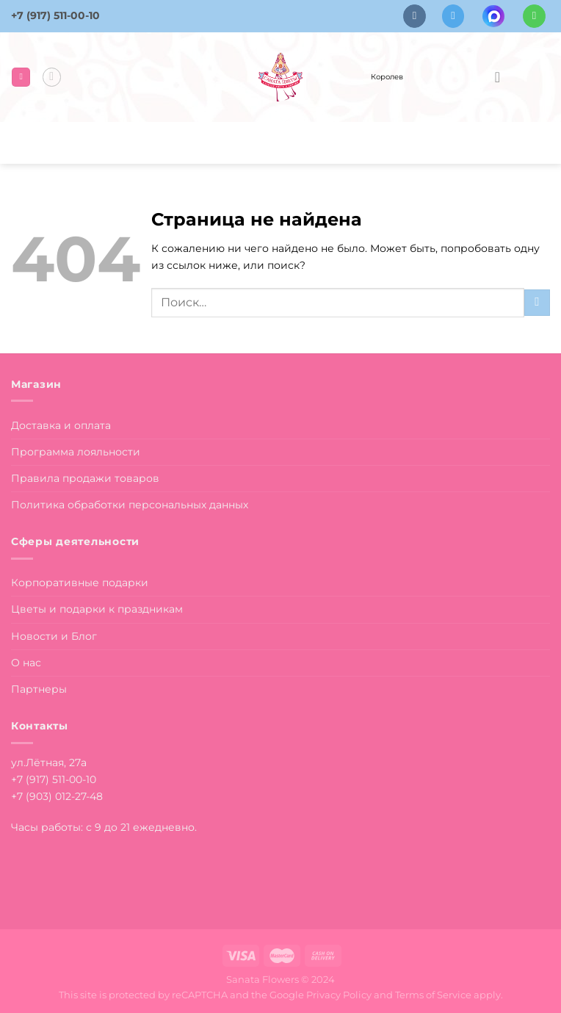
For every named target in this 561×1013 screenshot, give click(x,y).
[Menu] (21, 77)
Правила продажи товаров (85, 478)
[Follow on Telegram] (453, 15)
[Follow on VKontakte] (414, 15)
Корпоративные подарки (79, 582)
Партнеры (39, 689)
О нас (26, 662)
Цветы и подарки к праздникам (97, 609)
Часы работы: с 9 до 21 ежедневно (103, 827)
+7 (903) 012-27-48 (57, 796)
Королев (387, 77)
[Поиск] (52, 77)
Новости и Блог (54, 636)
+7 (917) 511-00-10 (55, 15)
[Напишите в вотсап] (534, 15)
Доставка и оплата (61, 425)
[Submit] (537, 302)
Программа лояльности (75, 451)
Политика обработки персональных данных (129, 504)
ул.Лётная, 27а (49, 762)
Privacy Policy (339, 995)
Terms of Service (433, 995)
